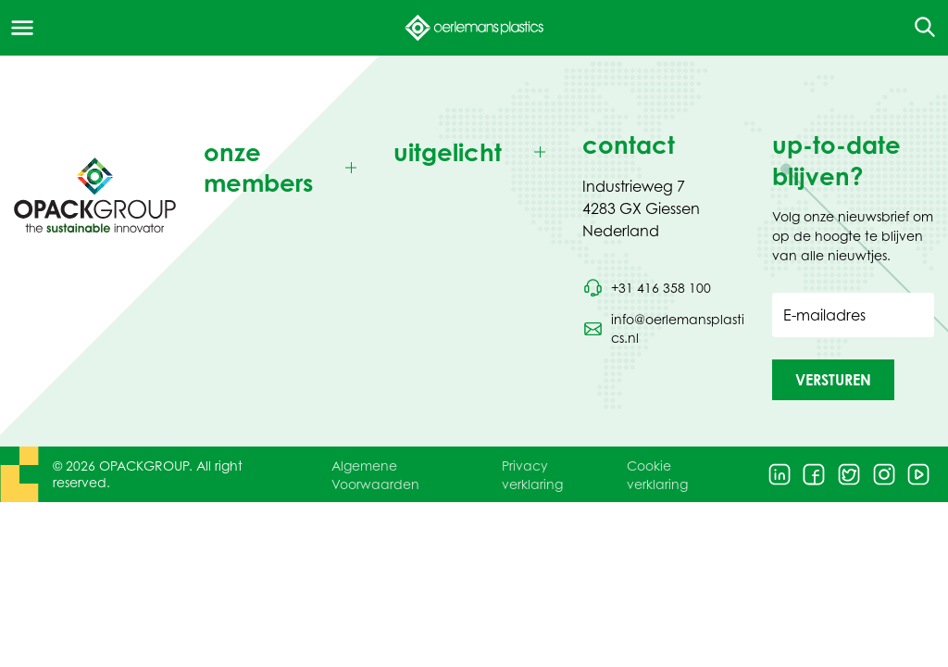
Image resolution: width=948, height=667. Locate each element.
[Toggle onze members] (285, 168)
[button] (833, 379)
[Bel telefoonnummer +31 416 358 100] (646, 288)
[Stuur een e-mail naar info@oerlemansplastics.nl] (663, 329)
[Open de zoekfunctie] (919, 28)
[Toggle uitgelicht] (474, 152)
